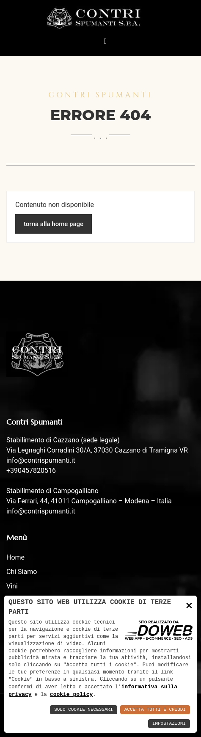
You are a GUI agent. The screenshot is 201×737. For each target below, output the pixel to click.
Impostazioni (169, 723)
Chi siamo (21, 572)
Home (15, 557)
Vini (12, 586)
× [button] (189, 604)
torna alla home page (53, 224)
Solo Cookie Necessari (83, 710)
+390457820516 (31, 470)
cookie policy (71, 694)
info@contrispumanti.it (40, 460)
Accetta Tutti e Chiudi (155, 710)
